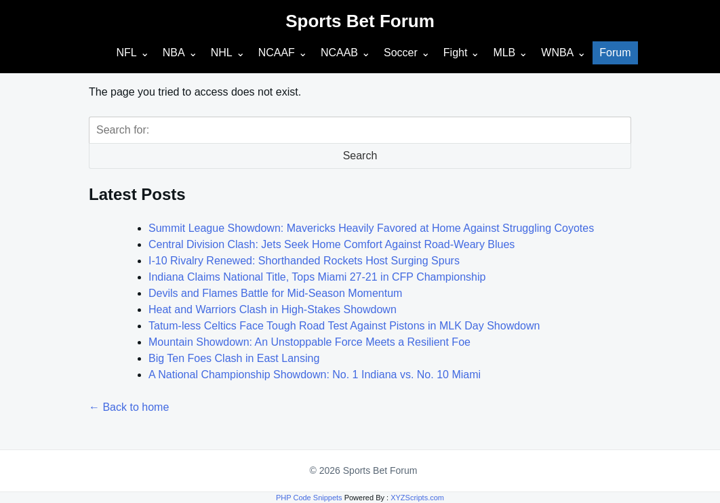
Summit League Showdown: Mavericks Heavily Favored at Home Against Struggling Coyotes (371, 228)
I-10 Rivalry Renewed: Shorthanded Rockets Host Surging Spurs (304, 260)
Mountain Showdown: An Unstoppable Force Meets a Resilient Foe (309, 342)
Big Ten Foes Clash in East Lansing (233, 358)
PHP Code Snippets (309, 498)
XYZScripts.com (417, 498)
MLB (504, 52)
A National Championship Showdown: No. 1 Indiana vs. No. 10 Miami (314, 374)
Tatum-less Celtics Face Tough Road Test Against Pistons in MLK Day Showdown (344, 325)
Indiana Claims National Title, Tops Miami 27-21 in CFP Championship (316, 277)
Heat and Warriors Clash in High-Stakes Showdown (272, 309)
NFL (126, 52)
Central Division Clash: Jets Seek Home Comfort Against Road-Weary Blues (331, 244)
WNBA (557, 52)
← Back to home (129, 407)
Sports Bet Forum (360, 21)
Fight (455, 52)
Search (360, 155)
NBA (174, 52)
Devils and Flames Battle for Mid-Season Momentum (275, 293)
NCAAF (276, 52)
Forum (615, 52)
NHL (222, 52)
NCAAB (339, 52)
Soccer (401, 52)
